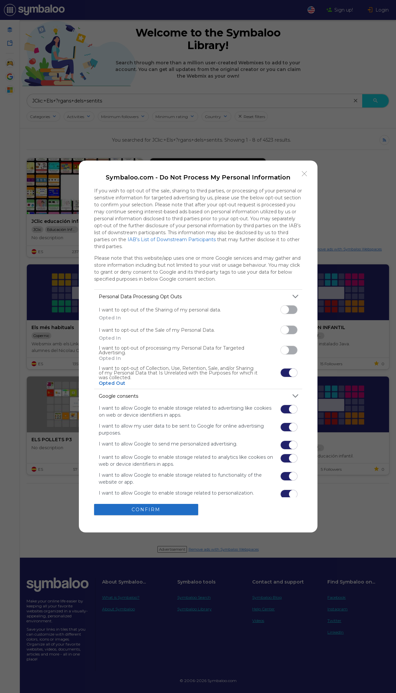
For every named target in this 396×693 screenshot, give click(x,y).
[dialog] (198, 346)
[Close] (304, 173)
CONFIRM (146, 510)
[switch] (289, 309)
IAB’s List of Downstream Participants (172, 240)
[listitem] (198, 296)
